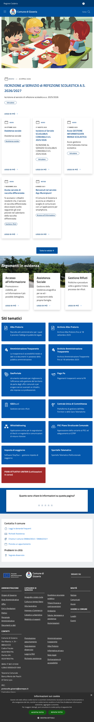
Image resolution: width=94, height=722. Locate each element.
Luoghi (73, 616)
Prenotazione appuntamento (30, 640)
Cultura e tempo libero (33, 601)
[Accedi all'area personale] (83, 3)
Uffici (3, 604)
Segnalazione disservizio (29, 648)
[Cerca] (88, 11)
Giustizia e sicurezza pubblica (55, 597)
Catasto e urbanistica (33, 614)
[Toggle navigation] (4, 11)
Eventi (73, 620)
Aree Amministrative (10, 599)
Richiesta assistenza (32, 658)
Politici (4, 612)
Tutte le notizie (47, 250)
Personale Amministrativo (7, 619)
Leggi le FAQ (29, 653)
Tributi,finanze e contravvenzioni (54, 604)
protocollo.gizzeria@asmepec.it (14, 688)
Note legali (51, 654)
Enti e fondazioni (8, 608)
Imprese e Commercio (33, 610)
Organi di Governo (9, 595)
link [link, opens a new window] (70, 707)
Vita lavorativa (30, 605)
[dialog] (47, 707)
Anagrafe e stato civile (33, 597)
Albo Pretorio (52, 646)
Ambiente (51, 610)
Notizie (41, 181)
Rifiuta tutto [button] (57, 712)
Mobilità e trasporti (32, 619)
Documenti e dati (8, 625)
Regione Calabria (11, 3)
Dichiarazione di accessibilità (54, 661)
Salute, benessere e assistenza (55, 617)
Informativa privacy (55, 650)
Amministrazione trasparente (54, 640)
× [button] (91, 695)
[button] (47, 718)
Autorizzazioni (53, 623)
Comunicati (75, 599)
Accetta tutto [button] (37, 712)
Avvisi (11, 79)
